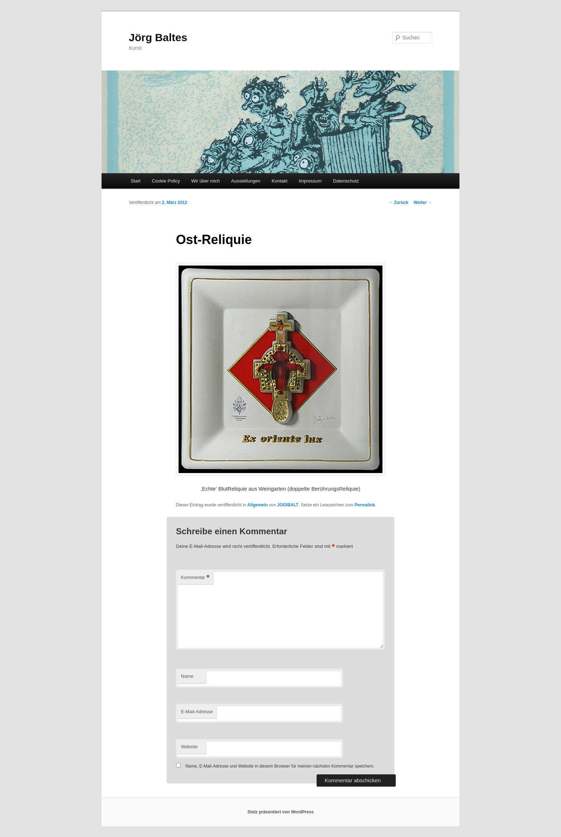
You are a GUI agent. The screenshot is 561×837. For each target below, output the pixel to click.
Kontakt (279, 181)
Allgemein (257, 504)
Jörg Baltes (158, 37)
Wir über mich (205, 181)
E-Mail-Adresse (197, 711)
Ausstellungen (245, 181)
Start (135, 181)
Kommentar (195, 578)
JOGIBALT (287, 504)
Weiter (423, 202)
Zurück (398, 202)
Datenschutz (346, 181)
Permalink (365, 504)
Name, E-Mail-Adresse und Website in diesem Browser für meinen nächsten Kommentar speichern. (280, 766)
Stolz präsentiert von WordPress (280, 811)
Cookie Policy (166, 181)
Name (187, 676)
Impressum (310, 181)
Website (189, 746)
